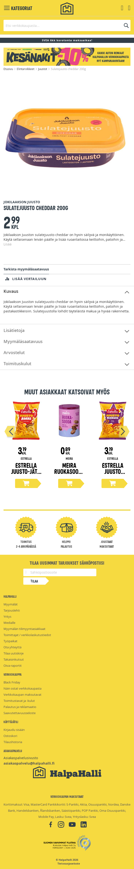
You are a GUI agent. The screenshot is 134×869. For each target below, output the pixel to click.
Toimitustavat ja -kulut (19, 701)
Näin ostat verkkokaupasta (22, 688)
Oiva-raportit (13, 665)
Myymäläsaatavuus (23, 341)
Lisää (8, 244)
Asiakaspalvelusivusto (21, 758)
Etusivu (9, 69)
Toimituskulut (17, 363)
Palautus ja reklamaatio (20, 707)
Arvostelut (14, 352)
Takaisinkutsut (14, 659)
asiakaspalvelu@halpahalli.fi (29, 763)
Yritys (7, 616)
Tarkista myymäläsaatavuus (26, 269)
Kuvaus (11, 291)
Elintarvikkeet (26, 69)
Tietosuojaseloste (68, 863)
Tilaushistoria (13, 742)
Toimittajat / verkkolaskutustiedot (27, 635)
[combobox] (67, 25)
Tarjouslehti (12, 610)
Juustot (43, 69)
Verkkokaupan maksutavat (22, 694)
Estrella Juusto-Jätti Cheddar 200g (26, 474)
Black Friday (12, 682)
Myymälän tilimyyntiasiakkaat (24, 629)
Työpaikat (10, 641)
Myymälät (11, 604)
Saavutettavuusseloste (20, 713)
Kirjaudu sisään (14, 730)
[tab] (67, 291)
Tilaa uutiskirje (14, 653)
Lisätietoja (14, 330)
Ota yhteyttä (12, 647)
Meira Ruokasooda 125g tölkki (69, 471)
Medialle (9, 623)
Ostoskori (10, 736)
